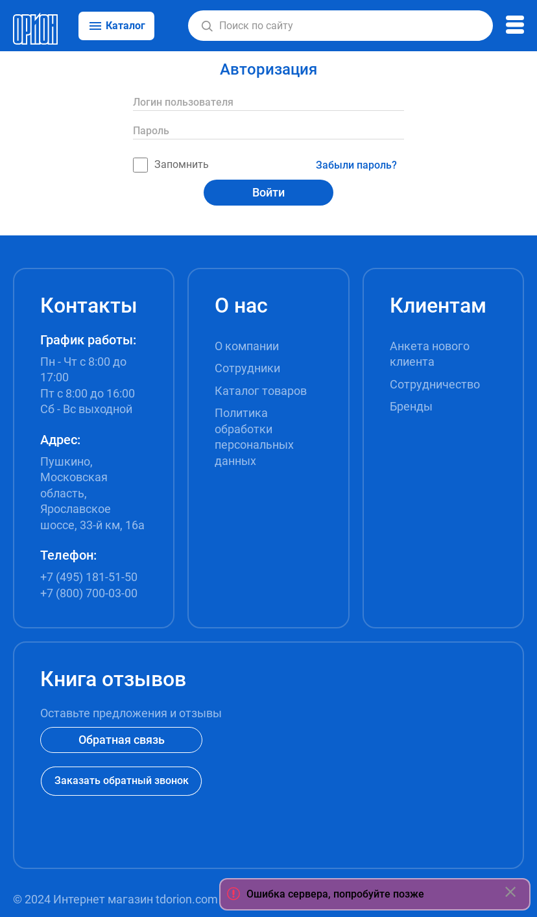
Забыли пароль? (356, 165)
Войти (268, 192)
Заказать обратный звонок (121, 780)
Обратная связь (121, 739)
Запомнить (171, 165)
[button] (207, 26)
